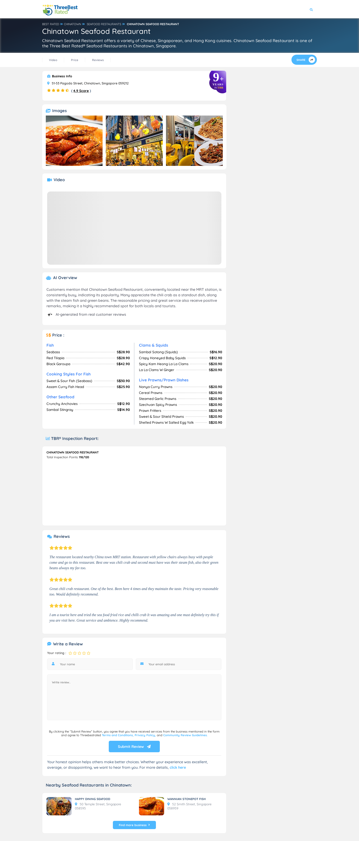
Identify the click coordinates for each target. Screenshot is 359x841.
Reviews (98, 60)
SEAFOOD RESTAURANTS (104, 24)
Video (53, 60)
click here (178, 767)
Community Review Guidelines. (185, 735)
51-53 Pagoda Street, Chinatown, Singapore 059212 (88, 83)
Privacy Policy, (146, 735)
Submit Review (134, 746)
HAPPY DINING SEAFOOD (92, 799)
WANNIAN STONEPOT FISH (186, 799)
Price (74, 60)
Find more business (134, 825)
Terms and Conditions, (118, 735)
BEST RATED (50, 24)
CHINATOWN (72, 24)
